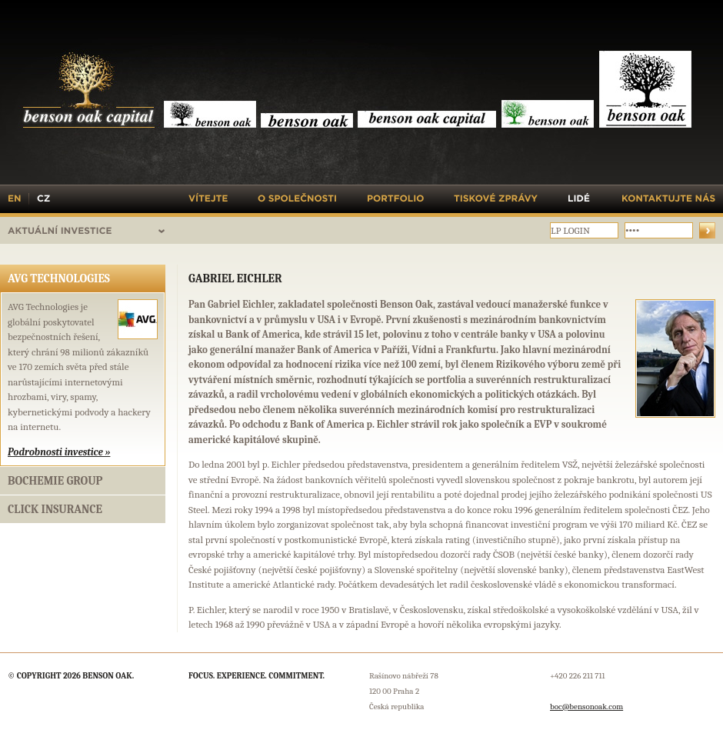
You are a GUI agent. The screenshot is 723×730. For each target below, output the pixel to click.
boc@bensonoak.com (586, 707)
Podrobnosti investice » (59, 452)
